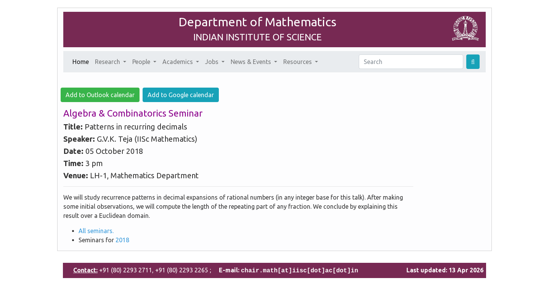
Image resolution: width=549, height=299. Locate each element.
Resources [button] (298, 61)
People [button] (142, 61)
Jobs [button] (212, 61)
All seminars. (96, 230)
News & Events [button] (252, 61)
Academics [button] (178, 61)
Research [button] (108, 61)
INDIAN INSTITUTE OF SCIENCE (257, 37)
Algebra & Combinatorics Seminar (132, 113)
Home (82, 61)
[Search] (411, 61)
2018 (122, 240)
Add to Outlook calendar (100, 94)
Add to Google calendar (181, 94)
